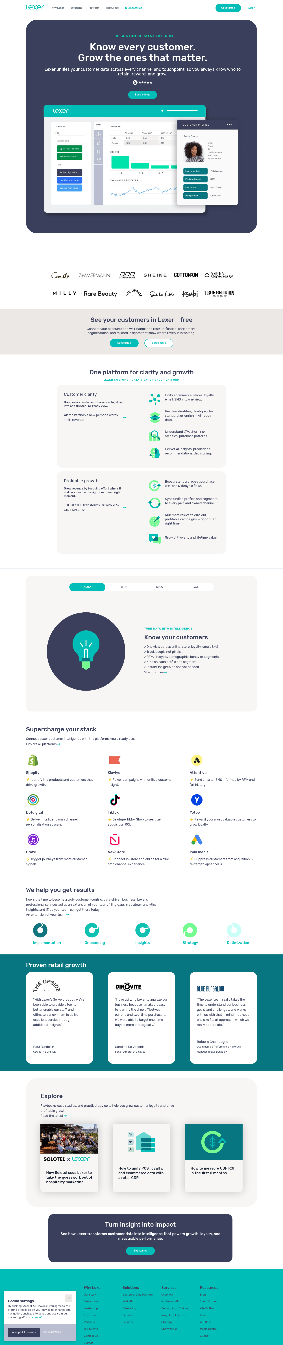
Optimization (169, 1329)
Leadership (91, 1308)
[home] (35, 7)
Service (127, 1315)
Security (128, 1322)
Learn (203, 1315)
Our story (90, 1294)
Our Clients (91, 1329)
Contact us (91, 1335)
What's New (207, 1308)
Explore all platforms (41, 744)
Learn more (159, 343)
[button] (59, 7)
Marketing (129, 1301)
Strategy (166, 1322)
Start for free (154, 672)
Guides (204, 1335)
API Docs (205, 1322)
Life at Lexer (91, 1301)
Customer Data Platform (138, 1294)
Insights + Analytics (173, 1315)
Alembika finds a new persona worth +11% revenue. (91, 417)
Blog (203, 1294)
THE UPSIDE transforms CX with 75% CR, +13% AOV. (91, 507)
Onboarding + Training (175, 1308)
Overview (167, 1294)
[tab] (87, 587)
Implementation (171, 1301)
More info (37, 1317)
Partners (89, 1322)
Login (251, 7)
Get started (124, 343)
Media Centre (208, 1329)
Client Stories (208, 1301)
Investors (90, 1315)
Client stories (133, 8)
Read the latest (51, 1116)
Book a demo (142, 94)
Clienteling (129, 1308)
